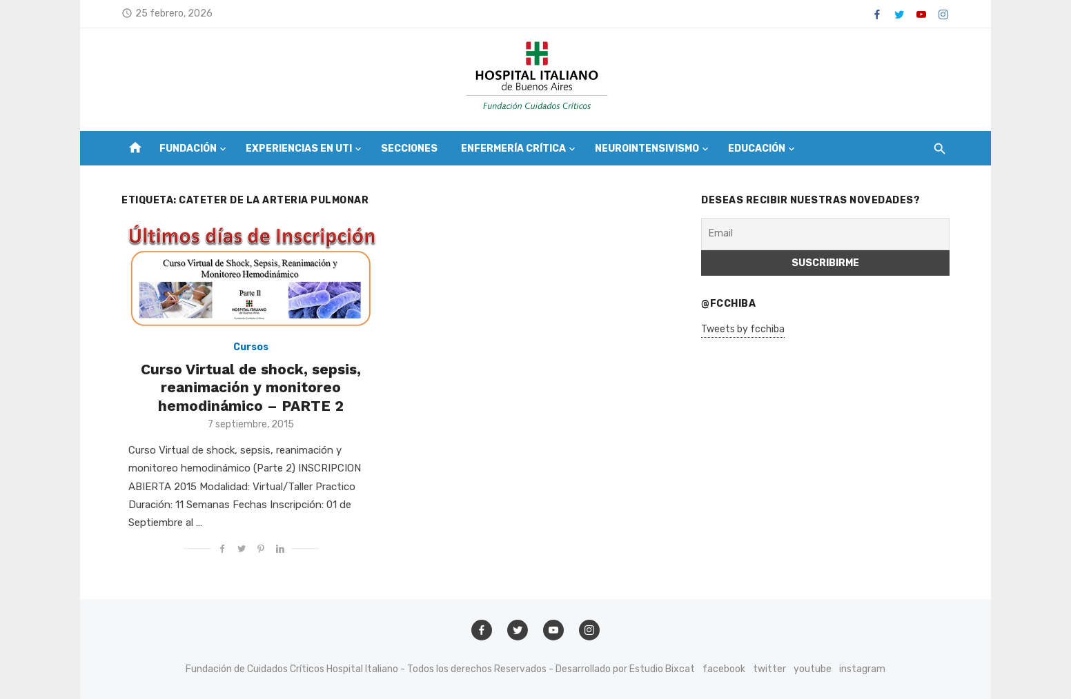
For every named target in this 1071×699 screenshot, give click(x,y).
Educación (756, 148)
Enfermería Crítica (513, 148)
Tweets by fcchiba (743, 329)
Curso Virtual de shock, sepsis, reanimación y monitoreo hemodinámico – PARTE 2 (251, 387)
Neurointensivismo (647, 148)
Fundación (188, 148)
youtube (813, 669)
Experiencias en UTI (299, 148)
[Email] (825, 234)
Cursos (250, 347)
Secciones (409, 148)
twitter (769, 669)
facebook (723, 669)
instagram (862, 669)
